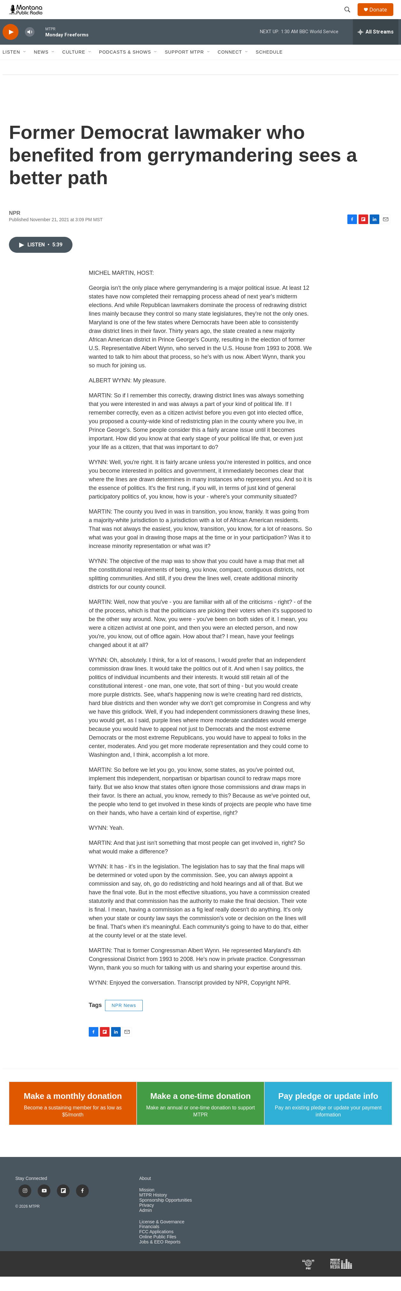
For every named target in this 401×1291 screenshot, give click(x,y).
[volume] (29, 46)
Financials (149, 1241)
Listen (11, 66)
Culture (73, 66)
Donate (382, 16)
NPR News (124, 1019)
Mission (146, 1204)
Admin (145, 1224)
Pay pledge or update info (328, 1110)
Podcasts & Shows (125, 66)
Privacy (146, 1219)
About (145, 1192)
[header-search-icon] (350, 17)
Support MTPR (184, 66)
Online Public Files (157, 1251)
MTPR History (153, 1209)
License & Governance (162, 1236)
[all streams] (375, 46)
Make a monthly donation (73, 1110)
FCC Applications (156, 1246)
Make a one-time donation (200, 1110)
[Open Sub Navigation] (24, 66)
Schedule (269, 66)
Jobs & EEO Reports (159, 1256)
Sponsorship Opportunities (165, 1214)
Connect (230, 66)
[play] (10, 46)
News (41, 66)
